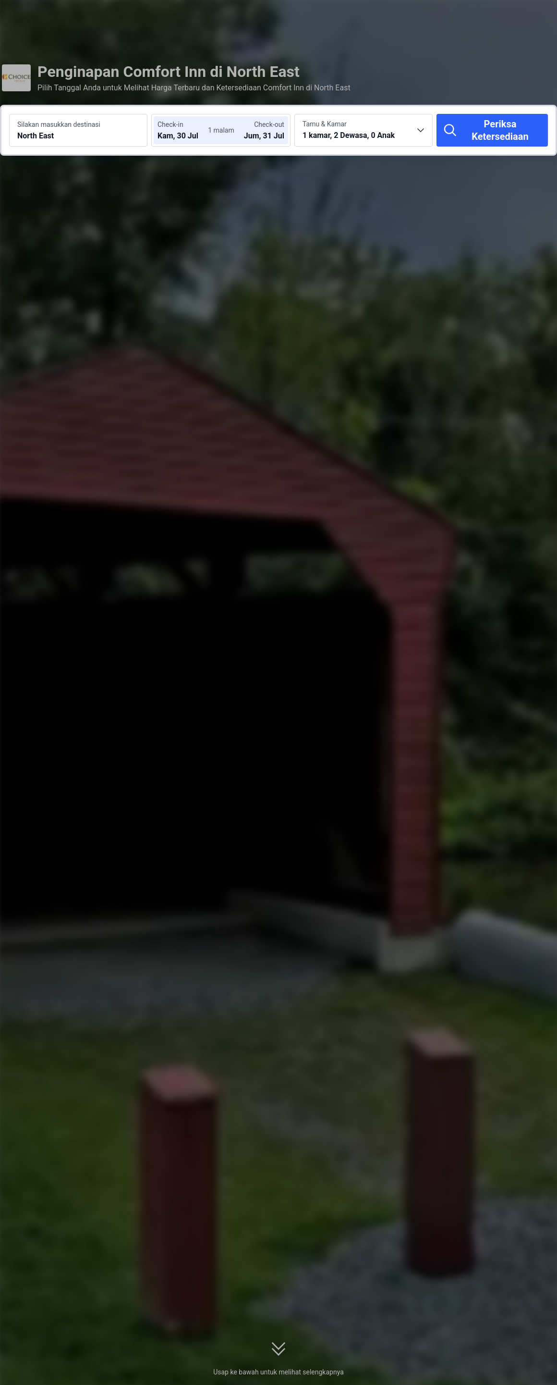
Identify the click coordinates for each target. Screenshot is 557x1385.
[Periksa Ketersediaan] (492, 130)
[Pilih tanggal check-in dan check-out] (186, 130)
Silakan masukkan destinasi (58, 124)
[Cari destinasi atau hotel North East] (78, 130)
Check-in (170, 124)
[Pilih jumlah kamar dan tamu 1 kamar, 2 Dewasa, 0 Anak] (363, 130)
